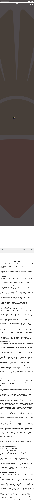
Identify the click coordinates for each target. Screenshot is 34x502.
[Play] (2, 249)
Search (20, 1)
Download (3, 251)
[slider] (13, 249)
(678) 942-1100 (25, 1)
